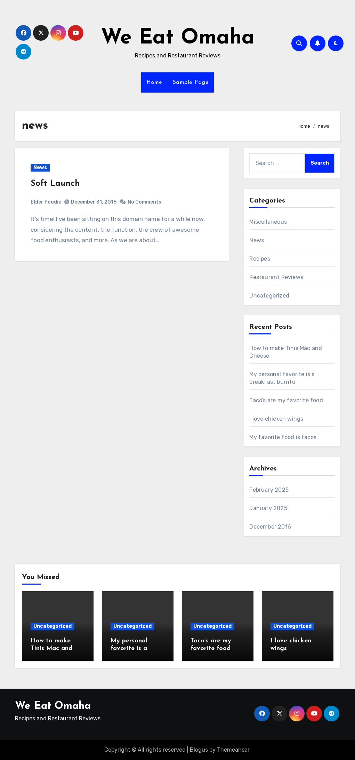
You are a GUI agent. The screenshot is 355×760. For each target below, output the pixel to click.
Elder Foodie (46, 202)
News (40, 168)
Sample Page (191, 82)
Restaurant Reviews (276, 277)
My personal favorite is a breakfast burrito (136, 648)
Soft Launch (55, 184)
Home (154, 82)
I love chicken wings (276, 418)
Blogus (199, 749)
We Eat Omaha (178, 38)
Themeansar (233, 749)
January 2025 (268, 508)
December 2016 (270, 526)
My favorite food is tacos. (283, 437)
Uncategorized (269, 295)
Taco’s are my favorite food (286, 400)
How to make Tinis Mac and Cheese (51, 648)
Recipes (259, 258)
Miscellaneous (268, 222)
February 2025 (269, 489)
